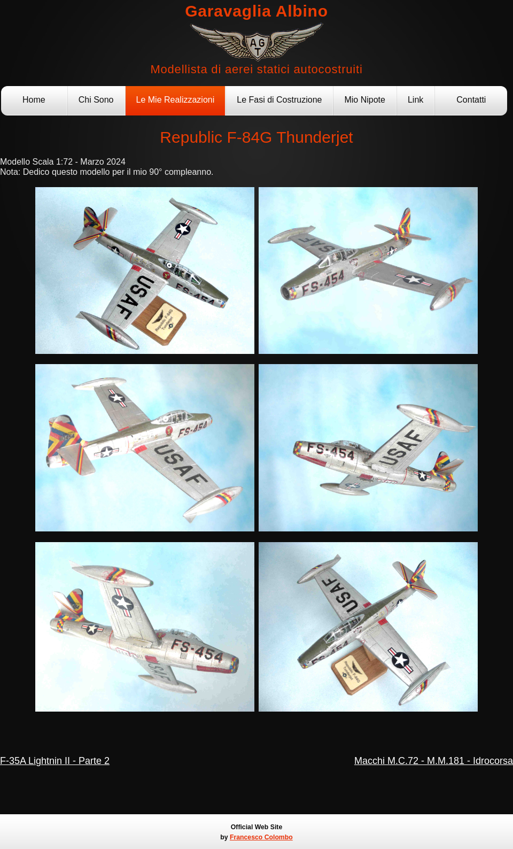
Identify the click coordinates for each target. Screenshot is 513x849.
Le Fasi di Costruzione (279, 99)
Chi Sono (96, 99)
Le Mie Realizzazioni (175, 99)
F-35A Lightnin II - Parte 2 (55, 760)
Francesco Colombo (261, 837)
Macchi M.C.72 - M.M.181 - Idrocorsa (433, 760)
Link (415, 99)
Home (33, 99)
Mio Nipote (364, 99)
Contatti (471, 99)
